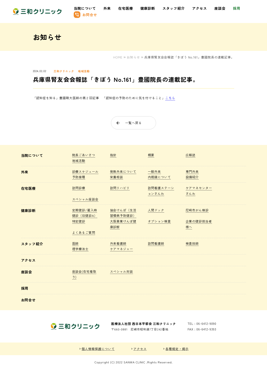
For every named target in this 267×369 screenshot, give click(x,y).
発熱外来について (123, 171)
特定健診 (78, 221)
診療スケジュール (85, 171)
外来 (107, 8)
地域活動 (84, 71)
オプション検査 (159, 221)
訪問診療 (78, 187)
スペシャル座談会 (85, 199)
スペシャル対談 (121, 271)
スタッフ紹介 (173, 8)
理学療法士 (80, 248)
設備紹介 (192, 177)
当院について (85, 8)
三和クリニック (64, 71)
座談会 (219, 8)
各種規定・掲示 (177, 348)
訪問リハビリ (120, 187)
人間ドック (156, 210)
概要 (151, 155)
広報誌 (191, 155)
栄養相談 (116, 177)
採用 (236, 8)
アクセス (199, 8)
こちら (170, 97)
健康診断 (147, 8)
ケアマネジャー (121, 248)
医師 (75, 243)
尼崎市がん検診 (197, 210)
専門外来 (192, 171)
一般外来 (154, 171)
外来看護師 (118, 243)
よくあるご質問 (83, 232)
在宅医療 (125, 8)
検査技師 (192, 243)
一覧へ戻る (129, 122)
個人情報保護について (98, 348)
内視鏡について (159, 177)
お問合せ (85, 14)
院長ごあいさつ (83, 155)
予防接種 (78, 177)
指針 (113, 155)
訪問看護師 (156, 243)
